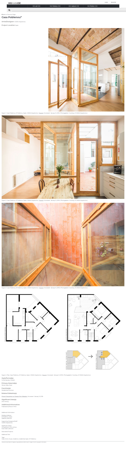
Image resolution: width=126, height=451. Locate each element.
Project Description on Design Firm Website (14, 396)
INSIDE (36, 6)
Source (41, 113)
